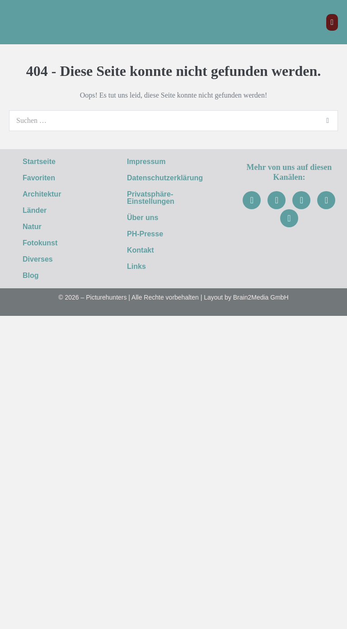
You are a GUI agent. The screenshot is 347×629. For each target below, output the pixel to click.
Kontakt (140, 250)
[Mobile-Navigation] (332, 22)
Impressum (146, 161)
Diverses (43, 259)
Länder (39, 211)
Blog (31, 275)
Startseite (39, 161)
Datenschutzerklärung (165, 178)
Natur (37, 227)
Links (136, 266)
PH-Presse (145, 234)
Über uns (142, 217)
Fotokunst (45, 243)
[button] (58, 194)
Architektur (47, 194)
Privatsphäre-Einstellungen (150, 197)
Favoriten (39, 178)
